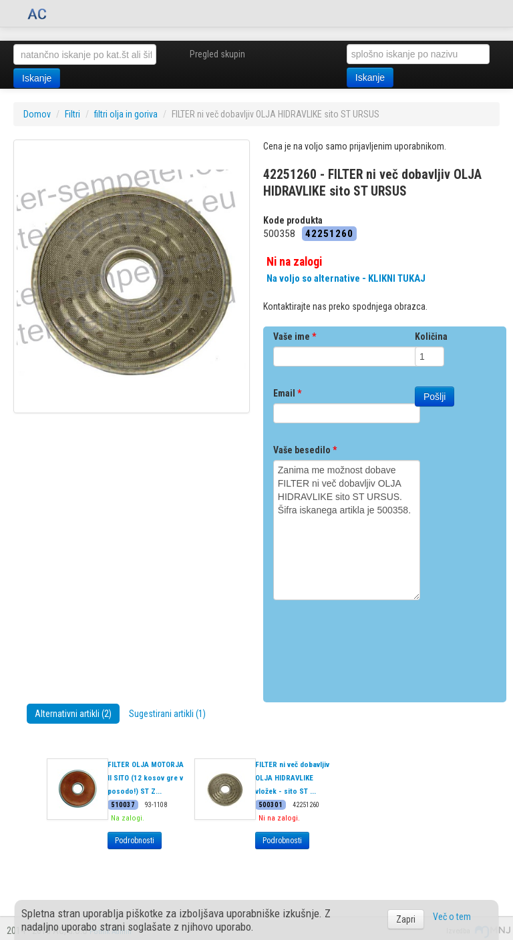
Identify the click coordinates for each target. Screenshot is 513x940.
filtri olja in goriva (126, 114)
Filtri (72, 114)
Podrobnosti (134, 840)
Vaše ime (294, 336)
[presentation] (374, 646)
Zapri (405, 919)
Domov (37, 114)
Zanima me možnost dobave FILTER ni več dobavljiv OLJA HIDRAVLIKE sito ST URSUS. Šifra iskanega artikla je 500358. (346, 530)
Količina (431, 336)
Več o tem (452, 916)
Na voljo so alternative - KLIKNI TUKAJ (346, 278)
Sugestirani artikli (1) (167, 713)
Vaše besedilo (305, 450)
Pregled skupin (217, 54)
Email (287, 393)
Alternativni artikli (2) (73, 713)
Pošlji (434, 396)
